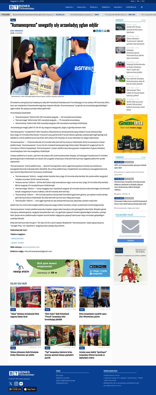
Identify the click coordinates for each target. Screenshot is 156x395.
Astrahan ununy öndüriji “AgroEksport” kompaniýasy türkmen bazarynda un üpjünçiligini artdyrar (93, 355)
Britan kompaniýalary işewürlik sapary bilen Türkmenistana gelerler (93, 315)
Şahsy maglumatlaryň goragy (65, 380)
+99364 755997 (17, 243)
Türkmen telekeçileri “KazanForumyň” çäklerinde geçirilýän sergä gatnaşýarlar (135, 41)
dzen (20, 383)
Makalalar (81, 7)
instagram (15, 383)
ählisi (143, 20)
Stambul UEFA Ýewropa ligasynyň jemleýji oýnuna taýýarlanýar (134, 29)
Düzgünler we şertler (62, 378)
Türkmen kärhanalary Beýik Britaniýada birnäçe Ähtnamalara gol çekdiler (24, 353)
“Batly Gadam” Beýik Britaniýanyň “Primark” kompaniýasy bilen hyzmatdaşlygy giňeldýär (57, 316)
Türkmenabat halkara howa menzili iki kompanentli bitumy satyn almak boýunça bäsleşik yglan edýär (130, 202)
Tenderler (120, 157)
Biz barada (59, 375)
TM (138, 1)
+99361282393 (17, 239)
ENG (132, 1)
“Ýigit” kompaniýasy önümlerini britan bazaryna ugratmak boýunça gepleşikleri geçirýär (59, 355)
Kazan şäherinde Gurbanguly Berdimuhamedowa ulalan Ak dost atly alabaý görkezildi (135, 81)
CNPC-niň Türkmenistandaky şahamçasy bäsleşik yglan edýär (130, 166)
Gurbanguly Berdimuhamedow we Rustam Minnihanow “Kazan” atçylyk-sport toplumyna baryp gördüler (136, 68)
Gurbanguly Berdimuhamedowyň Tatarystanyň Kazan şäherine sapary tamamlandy (135, 54)
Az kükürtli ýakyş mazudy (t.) (87, 15)
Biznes (13, 20)
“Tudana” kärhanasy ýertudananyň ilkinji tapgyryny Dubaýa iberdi (24, 315)
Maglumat (118, 7)
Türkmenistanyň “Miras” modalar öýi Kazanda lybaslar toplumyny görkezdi (135, 93)
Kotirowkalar (131, 7)
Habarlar (119, 19)
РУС (143, 1)
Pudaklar (94, 7)
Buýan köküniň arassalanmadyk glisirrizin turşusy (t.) (41, 15)
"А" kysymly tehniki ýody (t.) (122, 15)
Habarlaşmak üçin (62, 383)
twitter (11, 383)
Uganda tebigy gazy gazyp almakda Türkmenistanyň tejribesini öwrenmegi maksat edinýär (136, 105)
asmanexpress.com (31, 247)
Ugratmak (130, 240)
